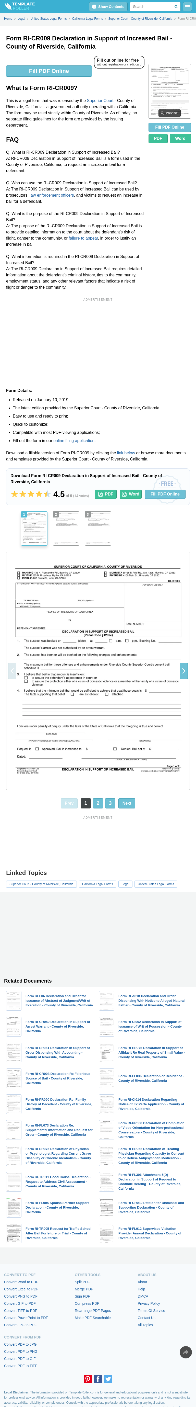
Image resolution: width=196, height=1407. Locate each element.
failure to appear (83, 238)
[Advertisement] (98, 338)
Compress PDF (87, 1303)
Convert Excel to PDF (21, 1289)
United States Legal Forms (156, 884)
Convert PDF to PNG (21, 1351)
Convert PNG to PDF (21, 1296)
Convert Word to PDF (21, 1282)
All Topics (145, 1325)
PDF (158, 138)
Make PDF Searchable (93, 1318)
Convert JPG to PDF (20, 1325)
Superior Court (100, 100)
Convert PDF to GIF (20, 1359)
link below (126, 453)
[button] (184, 671)
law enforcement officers (52, 195)
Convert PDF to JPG (20, 1344)
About (142, 1282)
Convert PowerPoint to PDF (26, 1318)
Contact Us (146, 1318)
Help (141, 1289)
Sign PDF (82, 1296)
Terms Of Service (151, 1311)
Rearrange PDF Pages (93, 1311)
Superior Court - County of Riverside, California (41, 884)
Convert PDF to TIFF (20, 1366)
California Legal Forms (97, 884)
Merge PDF (84, 1289)
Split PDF (82, 1282)
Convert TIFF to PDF (20, 1311)
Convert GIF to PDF (20, 1303)
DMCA (143, 1296)
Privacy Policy (149, 1303)
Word (180, 138)
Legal (125, 884)
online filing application (73, 440)
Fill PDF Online (49, 71)
